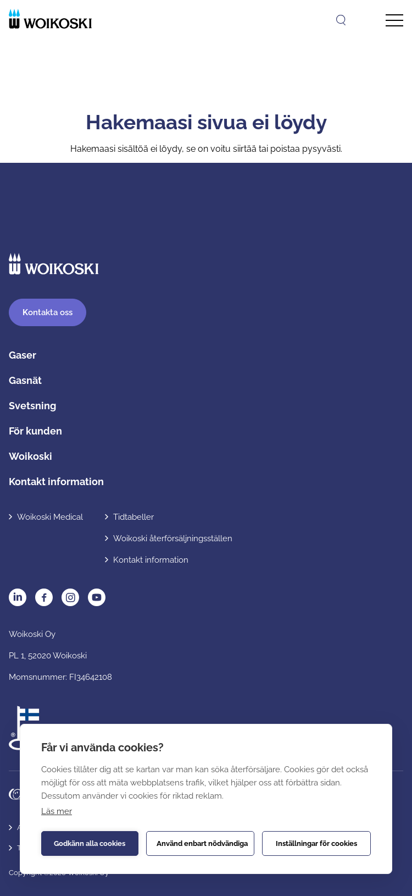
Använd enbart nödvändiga (202, 843)
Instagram (70, 597)
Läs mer (56, 811)
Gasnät (25, 380)
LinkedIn (17, 597)
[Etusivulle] (50, 19)
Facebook (44, 597)
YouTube (96, 597)
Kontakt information (56, 481)
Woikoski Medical (50, 517)
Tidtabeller (133, 517)
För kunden (35, 431)
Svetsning (32, 405)
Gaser (22, 355)
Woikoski (30, 456)
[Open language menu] (364, 19)
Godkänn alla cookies (89, 843)
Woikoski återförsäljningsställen (172, 538)
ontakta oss (48, 312)
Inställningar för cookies (316, 843)
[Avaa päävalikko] (394, 20)
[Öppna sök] (341, 20)
